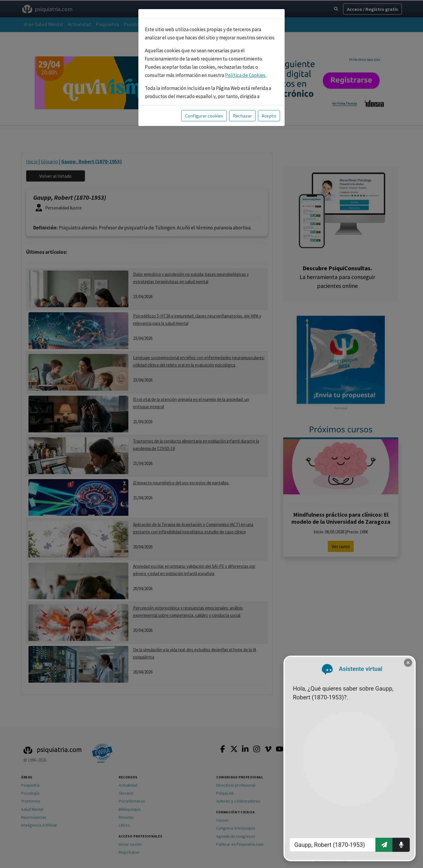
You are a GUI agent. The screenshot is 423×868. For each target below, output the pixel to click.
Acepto (269, 116)
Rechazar (242, 116)
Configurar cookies (204, 116)
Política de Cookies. (245, 75)
